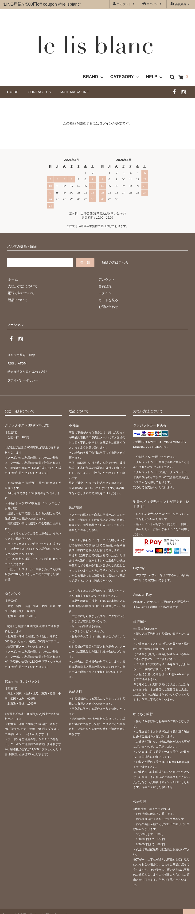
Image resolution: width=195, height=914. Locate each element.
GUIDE (14, 92)
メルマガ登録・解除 (22, 354)
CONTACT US (41, 92)
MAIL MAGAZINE (74, 92)
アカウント (124, 4)
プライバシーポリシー (23, 375)
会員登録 (181, 4)
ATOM (21, 361)
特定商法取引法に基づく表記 (28, 368)
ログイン (152, 4)
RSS (10, 361)
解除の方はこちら (115, 262)
